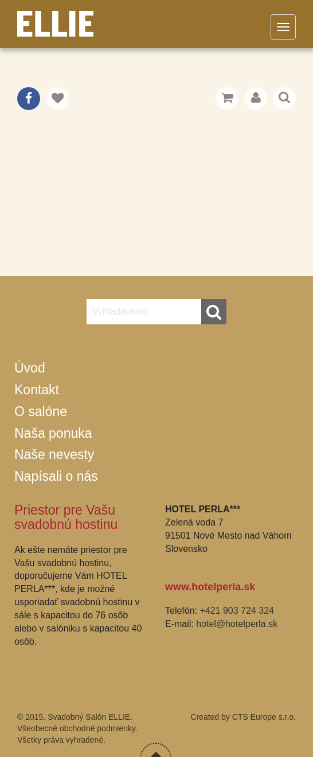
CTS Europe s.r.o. (264, 716)
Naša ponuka (53, 433)
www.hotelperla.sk (210, 587)
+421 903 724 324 (236, 610)
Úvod (29, 367)
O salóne (40, 411)
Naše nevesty (54, 454)
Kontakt (36, 389)
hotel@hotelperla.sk (236, 624)
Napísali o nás (56, 476)
